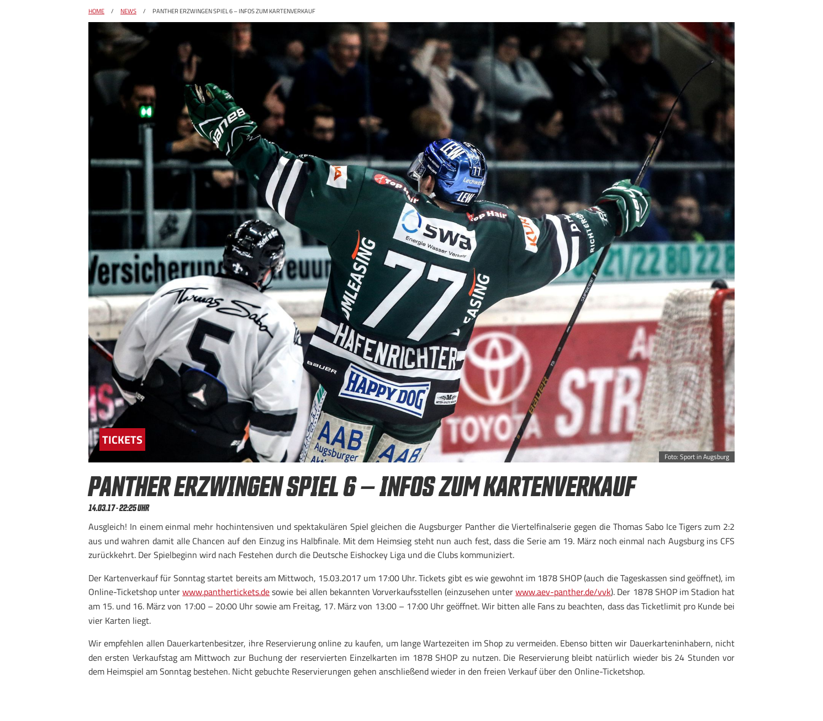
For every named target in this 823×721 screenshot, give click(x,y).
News (128, 11)
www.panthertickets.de (226, 591)
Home (96, 11)
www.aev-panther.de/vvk (563, 591)
